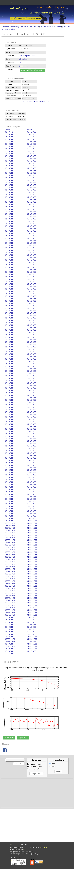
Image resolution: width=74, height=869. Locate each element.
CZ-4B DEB (31, 132)
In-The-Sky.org (19, 8)
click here (43, 847)
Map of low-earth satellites (29, 27)
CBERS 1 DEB (32, 521)
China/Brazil (23, 59)
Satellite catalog (34, 18)
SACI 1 (29, 130)
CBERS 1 (8, 130)
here (24, 849)
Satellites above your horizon (50, 27)
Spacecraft (21, 18)
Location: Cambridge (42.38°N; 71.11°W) (50, 7)
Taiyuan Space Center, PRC (29, 56)
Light (52, 763)
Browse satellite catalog (10, 27)
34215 (21, 62)
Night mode (54, 767)
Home (13, 18)
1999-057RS (24, 66)
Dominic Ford (16, 845)
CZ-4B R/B (9, 132)
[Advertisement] (37, 793)
